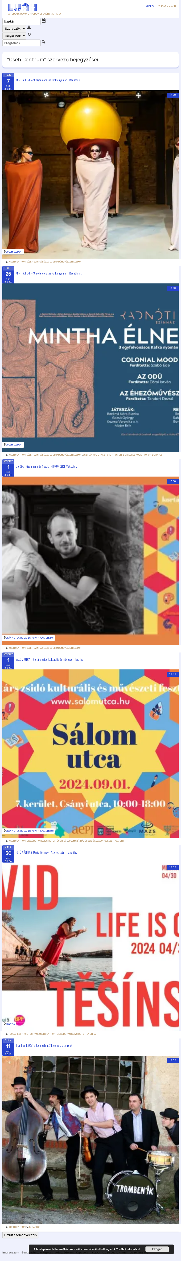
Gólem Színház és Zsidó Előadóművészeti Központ (54, 262)
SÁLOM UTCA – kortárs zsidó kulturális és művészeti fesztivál (50, 659)
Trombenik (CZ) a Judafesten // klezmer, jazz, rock (44, 1045)
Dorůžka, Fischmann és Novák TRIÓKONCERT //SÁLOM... (47, 466)
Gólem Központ (14, 252)
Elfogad (157, 1249)
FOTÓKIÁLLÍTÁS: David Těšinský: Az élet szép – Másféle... (47, 852)
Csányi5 (10, 1024)
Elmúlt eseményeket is (20, 1235)
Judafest (34, 1227)
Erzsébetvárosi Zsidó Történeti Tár (47, 841)
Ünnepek (149, 6)
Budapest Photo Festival (23, 1034)
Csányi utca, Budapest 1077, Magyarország (29, 638)
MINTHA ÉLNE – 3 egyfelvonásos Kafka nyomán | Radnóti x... (49, 80)
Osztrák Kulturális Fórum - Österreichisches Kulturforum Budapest (123, 455)
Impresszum (10, 1252)
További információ (128, 1249)
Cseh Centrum (17, 262)
